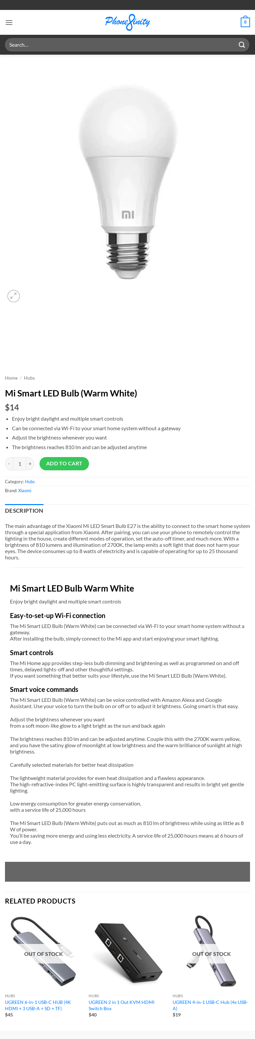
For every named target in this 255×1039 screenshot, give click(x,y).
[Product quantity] (19, 463)
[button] (9, 22)
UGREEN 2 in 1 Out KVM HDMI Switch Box (121, 1005)
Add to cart (64, 463)
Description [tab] (24, 510)
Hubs (29, 378)
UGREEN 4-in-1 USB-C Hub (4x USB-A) (210, 1005)
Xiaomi (24, 490)
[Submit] (242, 44)
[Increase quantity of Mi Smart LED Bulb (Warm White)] (30, 463)
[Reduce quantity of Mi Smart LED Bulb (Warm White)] (9, 463)
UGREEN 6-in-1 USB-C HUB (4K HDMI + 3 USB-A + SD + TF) (38, 1005)
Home (11, 378)
